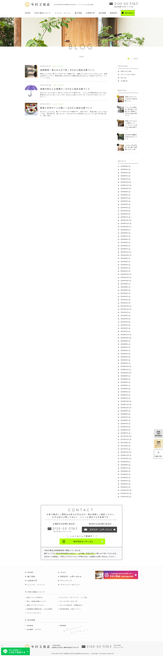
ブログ (63, 572)
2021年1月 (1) (125, 331)
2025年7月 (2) (125, 198)
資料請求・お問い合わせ (101, 530)
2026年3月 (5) (125, 172)
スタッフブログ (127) (128, 74)
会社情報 (102, 13)
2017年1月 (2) (125, 449)
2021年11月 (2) (126, 309)
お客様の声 (90, 13)
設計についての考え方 (35, 597)
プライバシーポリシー (70, 584)
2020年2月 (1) (125, 363)
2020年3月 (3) (125, 360)
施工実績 (78, 13)
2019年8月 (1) (125, 379)
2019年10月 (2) (126, 373)
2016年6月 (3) (125, 471)
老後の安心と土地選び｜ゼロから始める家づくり (65, 89)
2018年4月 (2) (125, 423)
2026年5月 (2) (125, 166)
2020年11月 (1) (126, 334)
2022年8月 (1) (125, 287)
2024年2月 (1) (125, 249)
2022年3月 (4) (125, 296)
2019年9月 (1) (125, 376)
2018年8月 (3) (125, 414)
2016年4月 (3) (125, 477)
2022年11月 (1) (126, 277)
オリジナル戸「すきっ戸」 (69, 601)
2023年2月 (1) (125, 268)
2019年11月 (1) (126, 369)
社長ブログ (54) (126, 71)
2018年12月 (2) (126, 401)
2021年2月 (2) (125, 328)
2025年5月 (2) (125, 204)
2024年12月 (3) (126, 220)
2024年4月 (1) (125, 245)
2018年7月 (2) (125, 417)
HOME (28, 13)
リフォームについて (34, 613)
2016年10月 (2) (126, 458)
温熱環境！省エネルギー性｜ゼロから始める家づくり (67, 70)
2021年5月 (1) (125, 319)
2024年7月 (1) (125, 236)
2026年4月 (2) (125, 169)
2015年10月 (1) (126, 496)
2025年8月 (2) (125, 195)
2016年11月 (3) (126, 455)
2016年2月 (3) (125, 484)
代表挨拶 (30, 625)
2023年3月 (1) (125, 265)
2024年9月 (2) (125, 230)
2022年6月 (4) (125, 290)
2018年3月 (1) (125, 427)
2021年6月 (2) (125, 315)
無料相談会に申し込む (83, 541)
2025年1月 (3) (125, 217)
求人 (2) (123, 77)
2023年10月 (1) (126, 255)
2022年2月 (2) (125, 299)
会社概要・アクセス (34, 629)
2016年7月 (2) (125, 468)
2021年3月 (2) (125, 325)
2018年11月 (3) (126, 404)
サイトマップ (66, 580)
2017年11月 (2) (126, 439)
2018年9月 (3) (125, 411)
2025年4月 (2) (125, 207)
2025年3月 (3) (125, 211)
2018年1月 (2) (125, 433)
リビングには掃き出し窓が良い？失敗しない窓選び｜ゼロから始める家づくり (131, 111)
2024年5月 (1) (125, 242)
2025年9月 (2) (125, 192)
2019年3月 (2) (125, 392)
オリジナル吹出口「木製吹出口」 (72, 605)
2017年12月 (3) (126, 436)
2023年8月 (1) (125, 258)
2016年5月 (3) (125, 474)
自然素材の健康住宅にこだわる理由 (39, 609)
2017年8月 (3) (125, 442)
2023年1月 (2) (125, 271)
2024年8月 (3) (125, 233)
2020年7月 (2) (125, 347)
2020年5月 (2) (125, 353)
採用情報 (63, 625)
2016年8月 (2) (125, 465)
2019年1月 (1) (125, 398)
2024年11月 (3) (126, 223)
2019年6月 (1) (125, 382)
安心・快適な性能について (36, 601)
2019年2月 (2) (125, 395)
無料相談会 (129, 13)
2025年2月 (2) (125, 214)
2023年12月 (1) (126, 252)
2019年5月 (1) (125, 385)
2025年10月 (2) (126, 188)
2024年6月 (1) (125, 239)
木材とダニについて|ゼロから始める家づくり (131, 99)
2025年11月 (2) (126, 185)
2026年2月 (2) (125, 176)
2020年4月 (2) (125, 357)
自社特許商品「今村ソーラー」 (71, 609)
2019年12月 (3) (126, 366)
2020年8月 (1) (125, 344)
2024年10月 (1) (126, 226)
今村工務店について (42, 13)
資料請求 (113, 13)
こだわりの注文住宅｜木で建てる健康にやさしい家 (131, 147)
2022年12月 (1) (126, 274)
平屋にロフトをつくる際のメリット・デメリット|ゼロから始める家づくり (131, 125)
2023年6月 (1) (125, 261)
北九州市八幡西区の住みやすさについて (131, 137)
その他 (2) (124, 81)
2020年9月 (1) (125, 341)
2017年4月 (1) (125, 446)
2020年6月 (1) (125, 350)
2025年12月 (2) (126, 182)
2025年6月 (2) (125, 201)
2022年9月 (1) (125, 284)
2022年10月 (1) (126, 280)
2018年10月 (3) (126, 407)
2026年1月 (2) (125, 179)
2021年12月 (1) (126, 306)
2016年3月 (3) (125, 481)
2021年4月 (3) (125, 322)
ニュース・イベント (63, 13)
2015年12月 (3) (126, 490)
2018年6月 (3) (125, 420)
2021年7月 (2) (125, 312)
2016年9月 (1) (125, 461)
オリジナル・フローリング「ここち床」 (74, 597)
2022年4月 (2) (125, 293)
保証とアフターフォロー (35, 605)
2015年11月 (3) (126, 493)
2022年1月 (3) (125, 303)
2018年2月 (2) (125, 430)
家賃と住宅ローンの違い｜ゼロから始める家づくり (66, 108)
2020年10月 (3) (126, 338)
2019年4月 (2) (125, 388)
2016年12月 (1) (126, 452)
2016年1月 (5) (125, 487)
